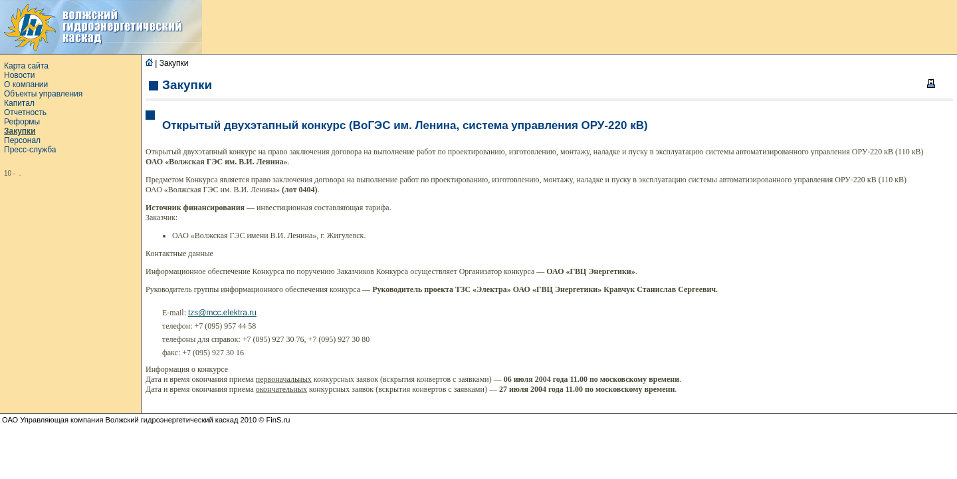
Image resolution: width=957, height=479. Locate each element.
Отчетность (25, 112)
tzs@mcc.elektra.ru (222, 312)
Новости (19, 75)
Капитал (19, 103)
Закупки (20, 131)
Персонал (22, 140)
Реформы (22, 121)
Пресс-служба (30, 149)
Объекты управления (43, 93)
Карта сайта (26, 66)
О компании (26, 84)
